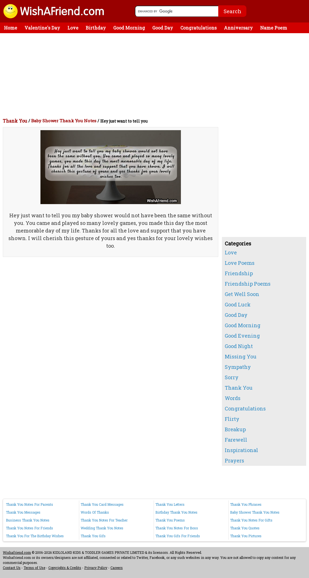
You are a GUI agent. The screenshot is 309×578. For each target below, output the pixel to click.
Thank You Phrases (246, 504)
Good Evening (242, 335)
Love (72, 28)
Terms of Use (34, 567)
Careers (116, 567)
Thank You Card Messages (102, 504)
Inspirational (241, 450)
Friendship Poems (248, 283)
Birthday (96, 28)
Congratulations (198, 28)
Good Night (239, 346)
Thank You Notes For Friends (29, 528)
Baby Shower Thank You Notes (63, 120)
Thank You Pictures (246, 536)
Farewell (236, 439)
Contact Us (12, 567)
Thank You (15, 121)
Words (232, 398)
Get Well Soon (242, 294)
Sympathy (238, 366)
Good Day (162, 28)
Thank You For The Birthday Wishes (35, 536)
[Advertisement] (156, 75)
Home (10, 28)
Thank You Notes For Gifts (251, 520)
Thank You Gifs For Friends (177, 536)
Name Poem (273, 28)
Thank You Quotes (245, 528)
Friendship (239, 273)
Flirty (232, 419)
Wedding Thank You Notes (102, 528)
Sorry (231, 377)
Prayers (234, 460)
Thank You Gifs (93, 536)
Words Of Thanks (95, 512)
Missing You (240, 356)
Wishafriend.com (17, 552)
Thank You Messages (23, 512)
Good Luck (238, 304)
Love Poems (240, 262)
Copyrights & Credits (64, 567)
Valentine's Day (42, 28)
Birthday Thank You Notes (176, 512)
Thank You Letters (170, 504)
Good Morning (129, 28)
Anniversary (238, 28)
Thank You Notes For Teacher (104, 520)
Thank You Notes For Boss (176, 528)
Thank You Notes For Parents (29, 504)
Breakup (235, 429)
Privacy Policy (95, 567)
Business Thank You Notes (27, 520)
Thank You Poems (170, 520)
